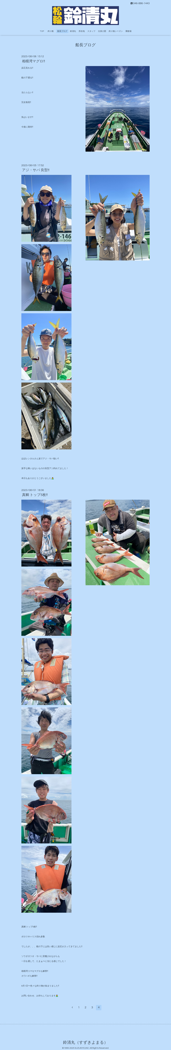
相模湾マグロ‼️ (33, 61)
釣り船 (52, 31)
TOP (42, 31)
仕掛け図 (102, 31)
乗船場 (128, 31)
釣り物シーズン (116, 31)
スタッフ (91, 31)
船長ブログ (62, 31)
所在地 (82, 31)
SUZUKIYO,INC (82, 1048)
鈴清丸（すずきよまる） (85, 1042)
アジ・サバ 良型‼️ (35, 170)
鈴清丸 (73, 31)
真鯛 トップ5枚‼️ (35, 495)
